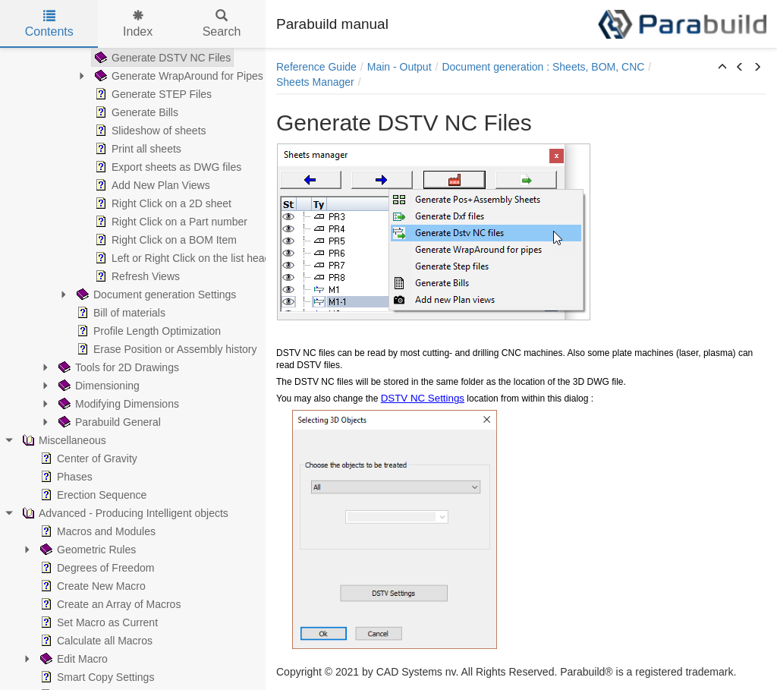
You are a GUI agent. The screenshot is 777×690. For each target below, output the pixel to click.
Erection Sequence (91, 495)
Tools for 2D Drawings (117, 367)
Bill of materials (119, 313)
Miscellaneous (62, 440)
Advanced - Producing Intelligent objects (123, 513)
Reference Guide (316, 67)
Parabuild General (108, 422)
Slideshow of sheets (149, 130)
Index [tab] (138, 24)
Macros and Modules (96, 531)
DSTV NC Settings (422, 398)
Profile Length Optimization (147, 331)
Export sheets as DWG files (166, 167)
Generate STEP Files (152, 94)
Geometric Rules (86, 549)
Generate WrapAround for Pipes (177, 76)
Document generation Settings (155, 294)
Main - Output (399, 67)
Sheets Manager (315, 82)
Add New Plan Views (151, 185)
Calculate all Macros (95, 641)
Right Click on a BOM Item (164, 240)
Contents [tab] (49, 24)
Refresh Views (136, 276)
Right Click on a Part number (169, 222)
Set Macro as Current (97, 622)
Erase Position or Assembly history (165, 349)
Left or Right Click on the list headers (188, 258)
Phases (65, 477)
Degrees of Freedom (95, 568)
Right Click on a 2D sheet (161, 203)
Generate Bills (135, 112)
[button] (722, 67)
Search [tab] (222, 24)
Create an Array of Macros (109, 604)
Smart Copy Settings (95, 677)
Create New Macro (91, 586)
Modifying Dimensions (117, 404)
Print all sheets (136, 149)
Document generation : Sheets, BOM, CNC (543, 67)
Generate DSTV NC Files (161, 58)
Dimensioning (97, 386)
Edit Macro (72, 659)
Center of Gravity (87, 458)
